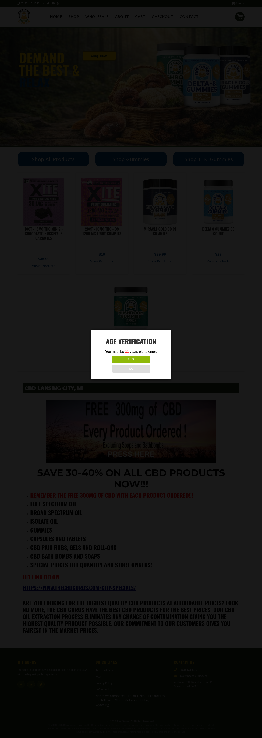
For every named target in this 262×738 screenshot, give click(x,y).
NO (148, 364)
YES (114, 364)
